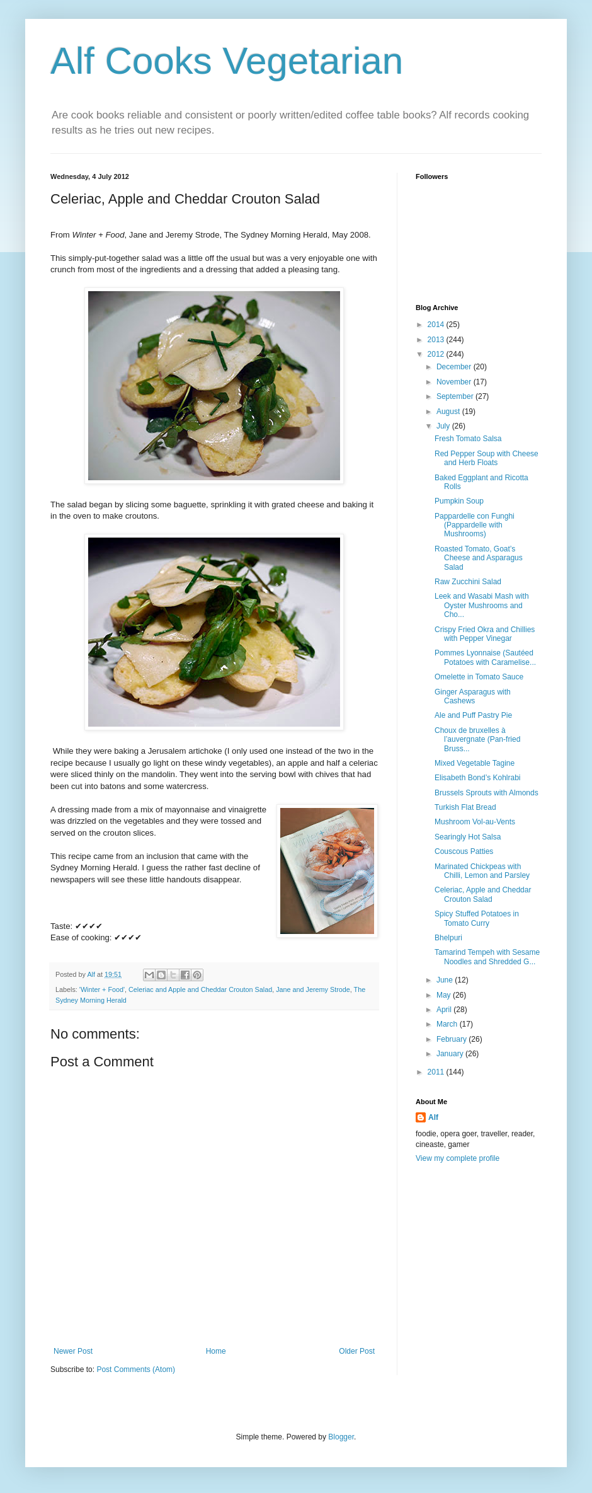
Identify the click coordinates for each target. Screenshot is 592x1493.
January (450, 1053)
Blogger (341, 1436)
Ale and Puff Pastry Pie (473, 715)
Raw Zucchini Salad (468, 581)
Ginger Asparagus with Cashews (473, 696)
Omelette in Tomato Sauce (479, 676)
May (444, 995)
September (455, 396)
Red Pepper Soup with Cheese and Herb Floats (486, 458)
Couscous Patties (464, 851)
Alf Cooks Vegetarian (226, 61)
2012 (437, 354)
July (444, 426)
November (455, 382)
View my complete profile (457, 1158)
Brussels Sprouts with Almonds (486, 792)
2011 (437, 1072)
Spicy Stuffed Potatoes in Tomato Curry (477, 918)
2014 (437, 324)
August (449, 411)
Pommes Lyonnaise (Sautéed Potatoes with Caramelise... (485, 657)
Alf (433, 1117)
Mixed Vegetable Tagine (475, 763)
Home (216, 1351)
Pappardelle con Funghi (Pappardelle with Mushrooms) (475, 525)
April (444, 1009)
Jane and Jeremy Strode (313, 989)
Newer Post (73, 1351)
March (448, 1024)
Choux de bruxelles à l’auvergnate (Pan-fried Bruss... (477, 739)
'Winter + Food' (102, 989)
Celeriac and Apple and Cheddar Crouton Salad (200, 989)
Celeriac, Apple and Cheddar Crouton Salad (483, 894)
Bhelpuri (448, 937)
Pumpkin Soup (459, 501)
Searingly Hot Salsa (468, 837)
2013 (437, 339)
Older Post (357, 1351)
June (445, 980)
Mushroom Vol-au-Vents (475, 821)
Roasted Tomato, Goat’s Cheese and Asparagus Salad (479, 558)
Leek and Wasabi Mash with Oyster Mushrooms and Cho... (482, 605)
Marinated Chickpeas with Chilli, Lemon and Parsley (482, 871)
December (455, 366)
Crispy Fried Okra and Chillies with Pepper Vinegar (485, 634)
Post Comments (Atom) (135, 1369)
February (452, 1039)
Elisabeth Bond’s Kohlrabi (478, 777)
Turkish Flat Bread (465, 807)
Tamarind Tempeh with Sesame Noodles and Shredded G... (487, 957)
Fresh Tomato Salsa (468, 438)
